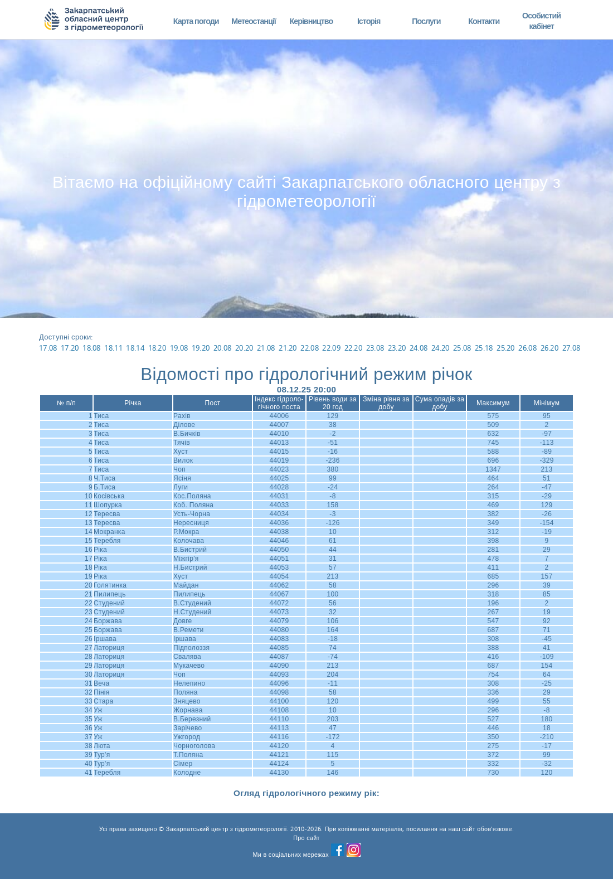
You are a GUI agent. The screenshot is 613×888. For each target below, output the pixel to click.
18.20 (157, 348)
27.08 (571, 348)
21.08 (266, 348)
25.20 (506, 348)
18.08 (91, 348)
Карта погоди (196, 21)
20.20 (244, 348)
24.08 (419, 348)
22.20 (353, 348)
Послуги (426, 21)
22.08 (309, 348)
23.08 (375, 348)
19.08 (179, 348)
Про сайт (306, 838)
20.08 (222, 348)
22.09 (331, 348)
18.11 (113, 348)
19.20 (201, 348)
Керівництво (311, 21)
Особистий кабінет (541, 21)
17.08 (48, 348)
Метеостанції (253, 21)
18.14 (135, 348)
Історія (369, 21)
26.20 (550, 348)
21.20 (288, 348)
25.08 (462, 348)
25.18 (484, 348)
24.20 (440, 348)
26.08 (527, 348)
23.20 (397, 348)
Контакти (483, 21)
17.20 (70, 348)
